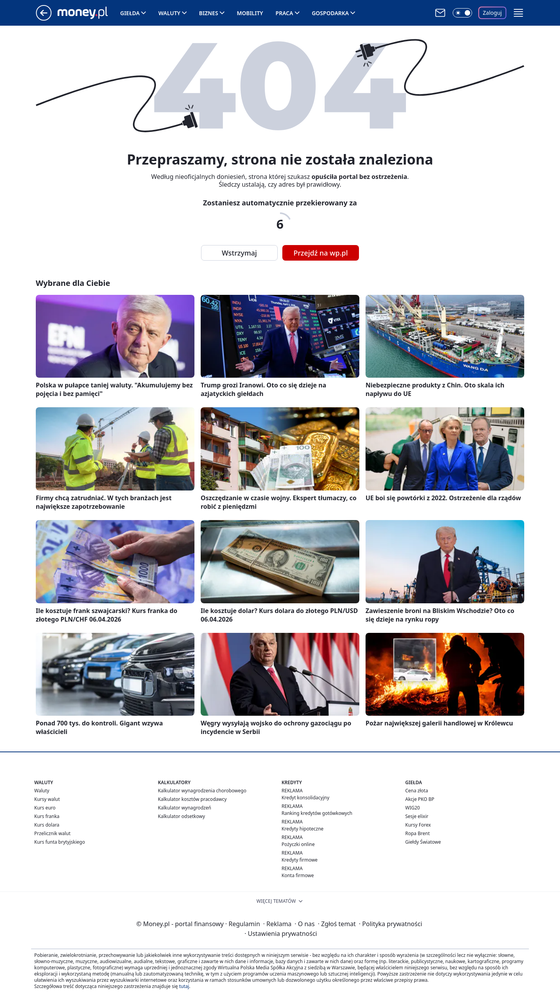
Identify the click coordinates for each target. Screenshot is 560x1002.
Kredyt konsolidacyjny (305, 797)
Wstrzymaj (239, 253)
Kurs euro (45, 807)
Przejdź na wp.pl (321, 253)
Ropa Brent (417, 833)
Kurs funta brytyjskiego (59, 842)
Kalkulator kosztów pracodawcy (192, 799)
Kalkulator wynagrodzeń (184, 807)
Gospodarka (330, 13)
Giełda (130, 13)
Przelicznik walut (52, 833)
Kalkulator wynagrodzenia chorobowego (202, 790)
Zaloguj (492, 12)
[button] (518, 13)
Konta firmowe (298, 875)
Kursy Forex (418, 825)
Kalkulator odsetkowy (181, 816)
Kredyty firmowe (300, 860)
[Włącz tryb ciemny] (462, 13)
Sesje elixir (416, 816)
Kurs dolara (47, 825)
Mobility (250, 13)
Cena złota (416, 790)
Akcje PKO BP (419, 799)
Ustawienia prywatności (281, 933)
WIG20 (412, 807)
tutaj (184, 986)
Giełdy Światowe (423, 842)
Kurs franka (47, 816)
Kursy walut (47, 799)
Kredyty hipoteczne (303, 828)
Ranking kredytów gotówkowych (317, 813)
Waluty (169, 13)
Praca (284, 13)
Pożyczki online (298, 844)
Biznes (208, 13)
